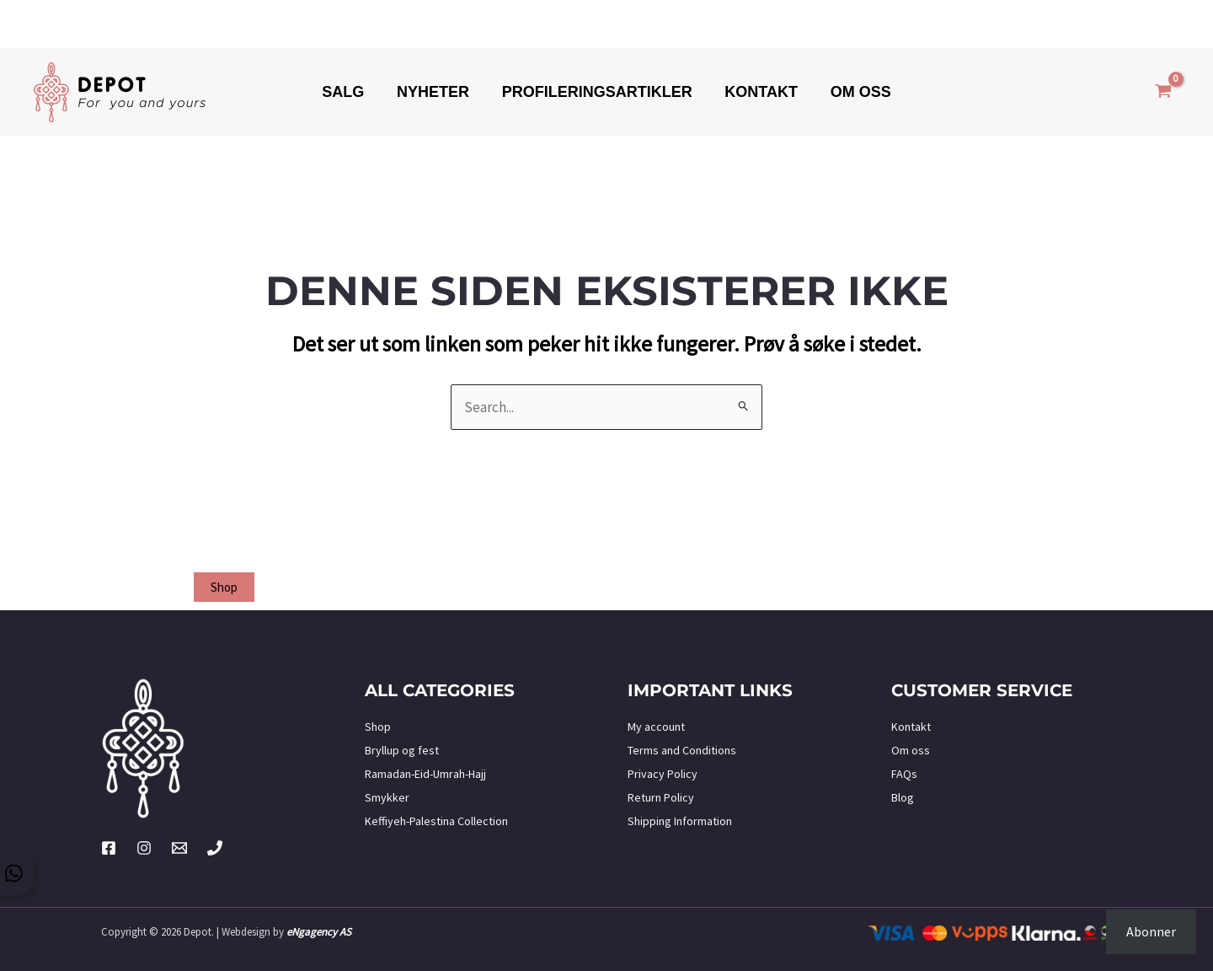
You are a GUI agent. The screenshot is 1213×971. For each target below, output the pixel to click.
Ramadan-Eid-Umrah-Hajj (425, 773)
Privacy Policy (662, 773)
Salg (348, 91)
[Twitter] (179, 848)
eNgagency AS (318, 932)
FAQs (904, 773)
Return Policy (661, 797)
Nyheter (435, 91)
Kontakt (759, 91)
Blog (902, 797)
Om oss (856, 91)
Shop (378, 726)
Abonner (1151, 931)
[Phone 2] (214, 848)
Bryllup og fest (402, 750)
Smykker (387, 797)
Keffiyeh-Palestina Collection (436, 821)
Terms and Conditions (682, 750)
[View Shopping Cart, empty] (1163, 93)
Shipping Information (680, 821)
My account (656, 726)
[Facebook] (108, 848)
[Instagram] (144, 848)
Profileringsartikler (597, 91)
